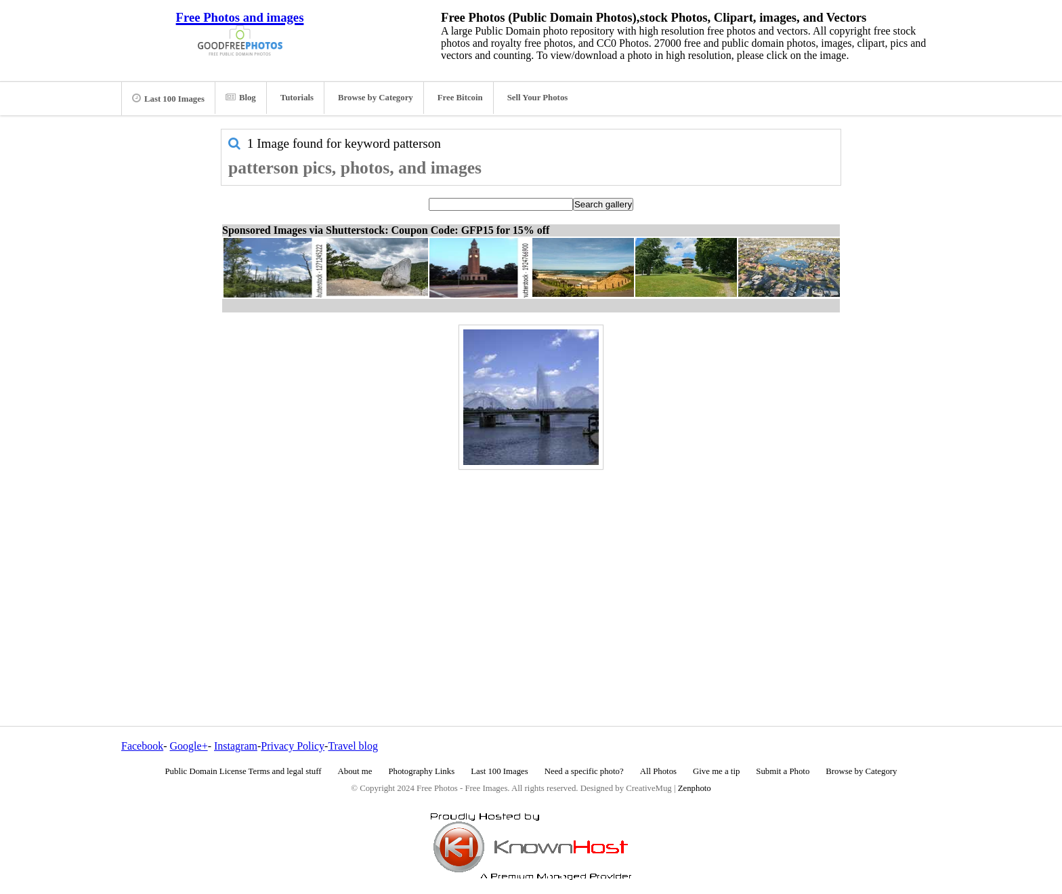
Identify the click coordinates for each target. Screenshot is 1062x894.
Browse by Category (375, 97)
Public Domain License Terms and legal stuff (243, 771)
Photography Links (421, 771)
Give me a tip (716, 771)
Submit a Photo (782, 771)
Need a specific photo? (584, 771)
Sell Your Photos (537, 97)
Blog (241, 97)
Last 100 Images (168, 98)
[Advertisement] (531, 569)
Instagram (235, 746)
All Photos (658, 771)
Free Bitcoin (460, 97)
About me (355, 771)
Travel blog (353, 746)
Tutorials (297, 97)
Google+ (189, 746)
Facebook (142, 746)
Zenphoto (694, 788)
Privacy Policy (292, 746)
